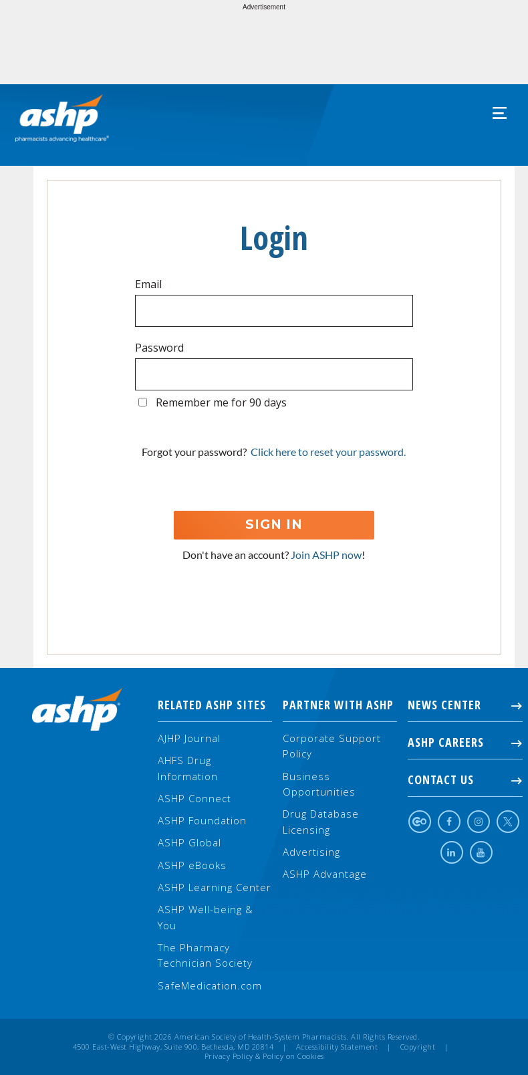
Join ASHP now (326, 554)
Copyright (418, 1047)
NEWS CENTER (465, 705)
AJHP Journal (189, 738)
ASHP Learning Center (214, 887)
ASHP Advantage (325, 873)
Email (148, 284)
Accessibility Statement (337, 1047)
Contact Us (465, 779)
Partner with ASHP (338, 705)
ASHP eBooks (192, 865)
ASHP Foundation (202, 820)
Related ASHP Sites (212, 705)
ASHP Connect (194, 798)
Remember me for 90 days (221, 402)
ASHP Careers (465, 742)
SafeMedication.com (210, 985)
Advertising (311, 851)
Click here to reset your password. (328, 451)
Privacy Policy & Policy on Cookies (264, 1056)
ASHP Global (189, 842)
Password (159, 347)
